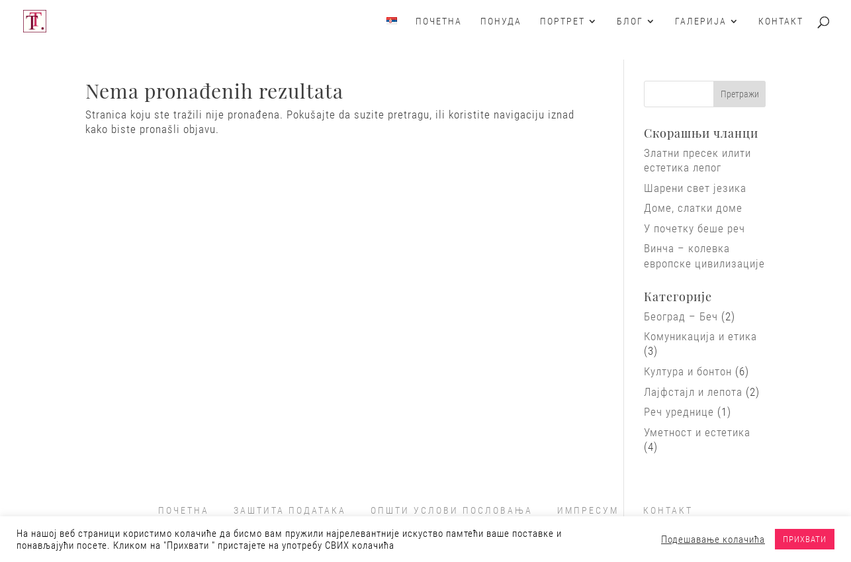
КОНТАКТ (668, 510)
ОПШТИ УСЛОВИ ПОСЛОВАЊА (452, 510)
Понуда (500, 21)
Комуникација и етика (700, 336)
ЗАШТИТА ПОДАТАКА (290, 510)
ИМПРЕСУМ (588, 510)
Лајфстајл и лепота (693, 391)
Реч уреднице (679, 411)
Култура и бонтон (688, 371)
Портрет (562, 21)
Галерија (701, 21)
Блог (630, 21)
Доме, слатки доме (693, 207)
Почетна (439, 21)
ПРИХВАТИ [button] (805, 539)
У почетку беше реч (694, 228)
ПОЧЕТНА (183, 510)
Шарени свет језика (695, 188)
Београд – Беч (681, 316)
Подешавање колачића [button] (713, 539)
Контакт (780, 21)
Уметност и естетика (697, 432)
